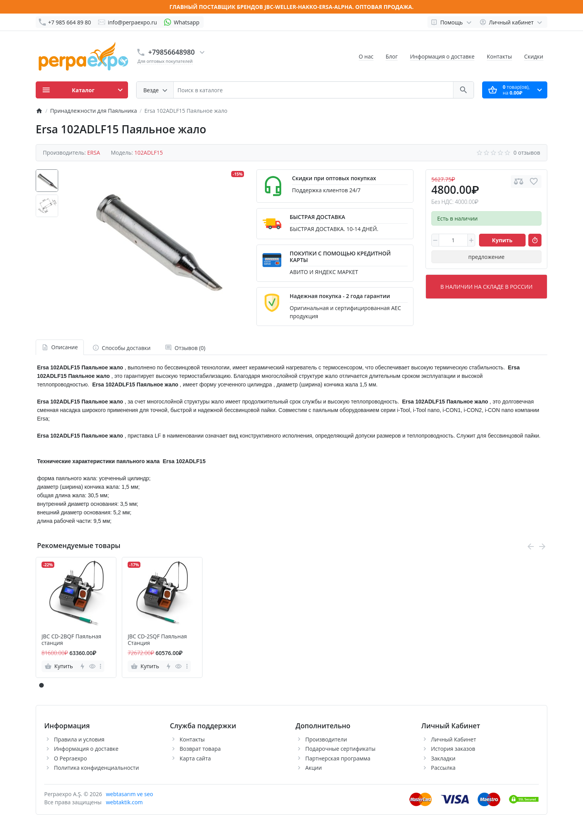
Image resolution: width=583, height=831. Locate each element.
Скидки (533, 56)
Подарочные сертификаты (340, 748)
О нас (366, 56)
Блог (392, 56)
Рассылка (443, 767)
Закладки (443, 758)
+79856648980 (171, 52)
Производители (326, 739)
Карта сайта (195, 758)
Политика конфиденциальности (96, 767)
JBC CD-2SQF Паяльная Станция (157, 640)
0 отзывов (527, 152)
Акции (313, 767)
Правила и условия (79, 739)
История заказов (453, 748)
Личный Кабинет (453, 739)
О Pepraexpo (70, 758)
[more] (100, 666)
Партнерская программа (337, 758)
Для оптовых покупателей (165, 61)
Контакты (499, 56)
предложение (486, 256)
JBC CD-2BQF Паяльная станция (71, 640)
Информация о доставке (442, 56)
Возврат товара (200, 748)
